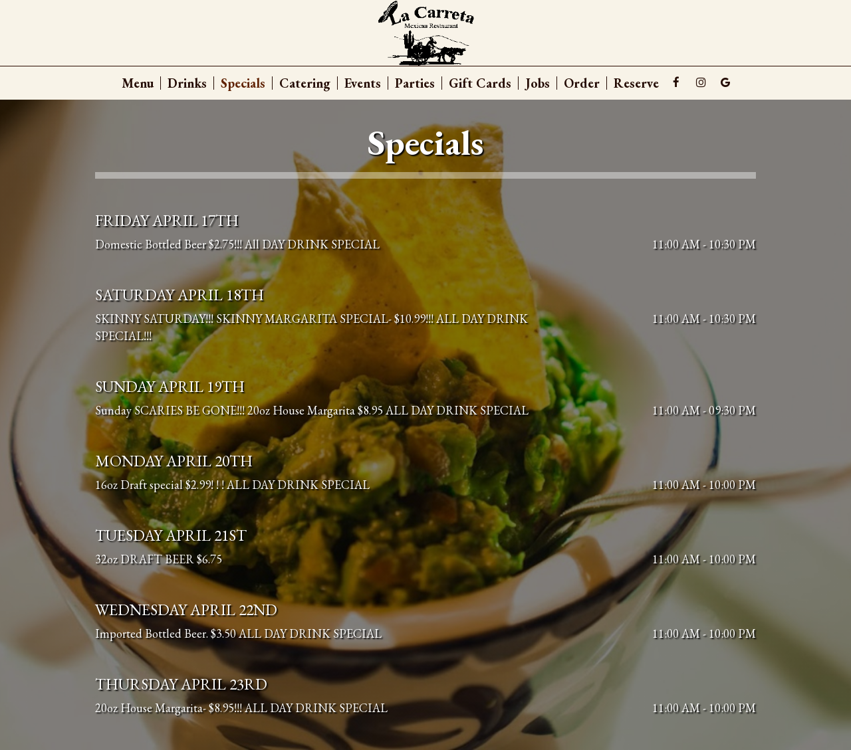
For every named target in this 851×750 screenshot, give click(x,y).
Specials (243, 83)
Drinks (187, 83)
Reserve (636, 83)
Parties (415, 83)
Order (582, 83)
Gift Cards (480, 83)
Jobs (537, 83)
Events (362, 83)
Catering (304, 83)
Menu (138, 83)
